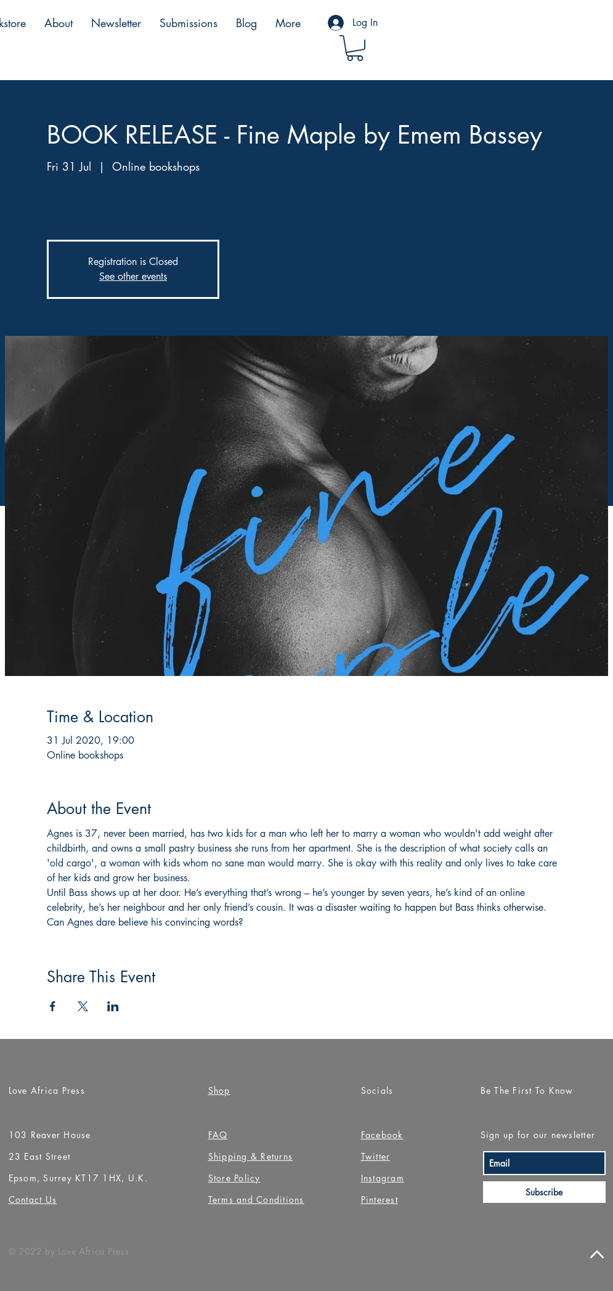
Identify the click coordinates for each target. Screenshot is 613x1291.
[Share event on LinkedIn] (113, 1006)
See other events (133, 276)
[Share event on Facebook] (53, 1006)
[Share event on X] (83, 1006)
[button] (354, 48)
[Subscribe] (544, 1192)
